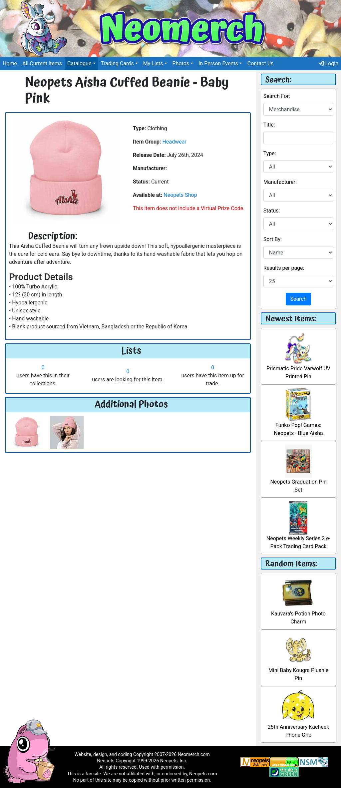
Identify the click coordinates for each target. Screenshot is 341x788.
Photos (180, 63)
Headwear (174, 142)
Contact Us (260, 63)
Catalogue (79, 63)
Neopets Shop (180, 195)
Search (298, 299)
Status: (271, 210)
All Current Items (42, 63)
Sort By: (272, 239)
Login (328, 63)
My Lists (153, 63)
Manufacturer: (280, 182)
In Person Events (218, 63)
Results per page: (283, 268)
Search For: (276, 96)
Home (10, 63)
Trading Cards (117, 63)
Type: (269, 153)
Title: (269, 125)
